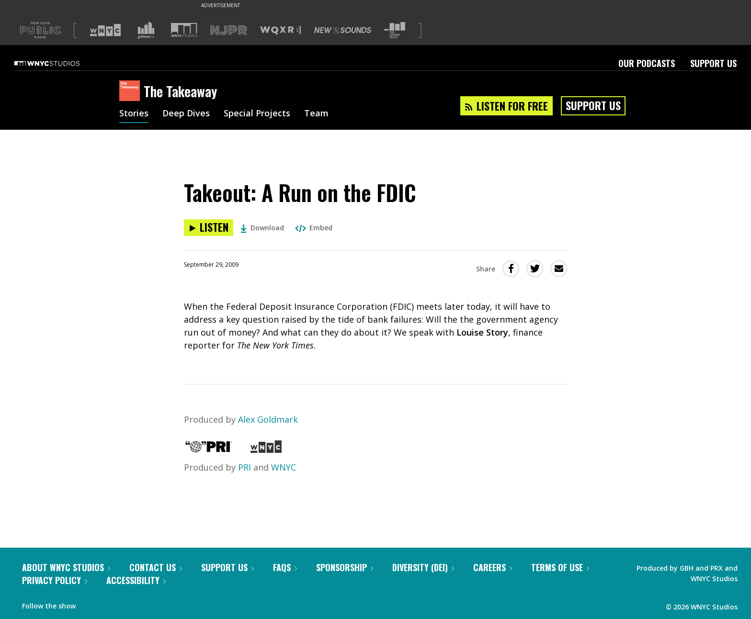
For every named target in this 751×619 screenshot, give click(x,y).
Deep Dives (186, 114)
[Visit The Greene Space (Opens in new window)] (394, 30)
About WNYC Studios (66, 567)
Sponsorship (344, 567)
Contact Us (155, 567)
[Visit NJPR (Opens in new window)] (228, 30)
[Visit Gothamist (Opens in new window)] (146, 30)
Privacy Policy (54, 580)
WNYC (283, 467)
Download (262, 227)
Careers (492, 567)
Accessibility (136, 580)
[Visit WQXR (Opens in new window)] (280, 30)
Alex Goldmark (268, 419)
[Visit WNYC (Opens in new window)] (105, 30)
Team (316, 114)
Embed (313, 227)
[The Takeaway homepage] (131, 91)
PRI (244, 467)
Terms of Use (560, 567)
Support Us (713, 63)
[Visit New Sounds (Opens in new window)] (342, 30)
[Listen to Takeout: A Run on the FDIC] (208, 227)
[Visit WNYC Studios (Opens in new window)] (184, 30)
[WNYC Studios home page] (58, 63)
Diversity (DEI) (423, 567)
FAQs (285, 567)
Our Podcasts (646, 63)
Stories (133, 114)
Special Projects (257, 114)
